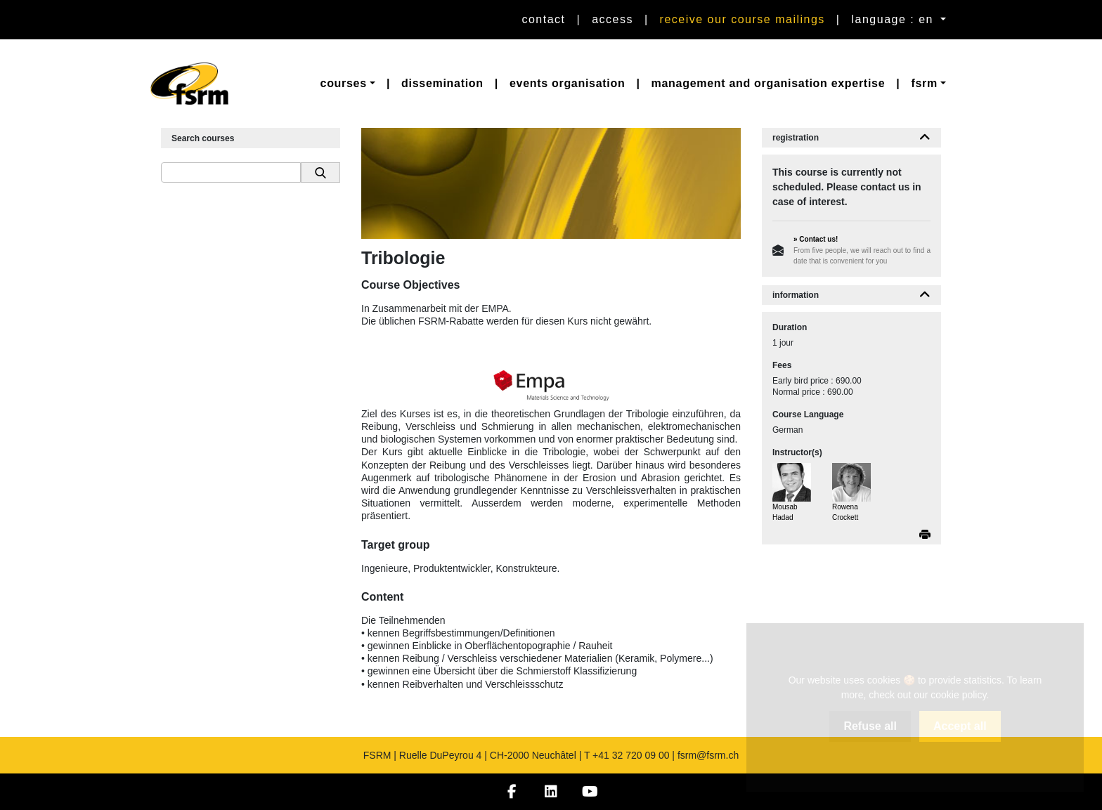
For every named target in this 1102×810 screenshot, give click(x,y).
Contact (543, 19)
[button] (348, 84)
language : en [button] (895, 19)
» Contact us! (815, 239)
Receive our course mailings (742, 19)
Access (612, 19)
